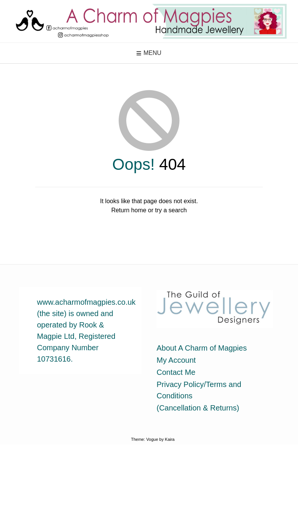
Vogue (152, 439)
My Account (176, 360)
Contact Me (176, 372)
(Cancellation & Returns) (198, 408)
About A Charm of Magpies (202, 348)
